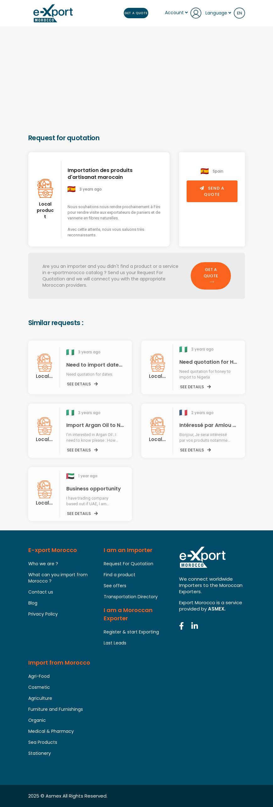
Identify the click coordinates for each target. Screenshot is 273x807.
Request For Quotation (128, 564)
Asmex (53, 796)
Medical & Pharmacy (51, 731)
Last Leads (115, 643)
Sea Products (42, 742)
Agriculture (40, 698)
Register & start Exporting (131, 632)
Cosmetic (39, 687)
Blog (32, 603)
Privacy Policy (43, 614)
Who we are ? (43, 564)
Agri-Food (39, 676)
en (239, 13)
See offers (115, 586)
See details (82, 384)
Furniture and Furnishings (55, 709)
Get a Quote (136, 13)
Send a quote (212, 191)
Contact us (40, 592)
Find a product (119, 575)
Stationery (39, 753)
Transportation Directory (131, 597)
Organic (37, 720)
